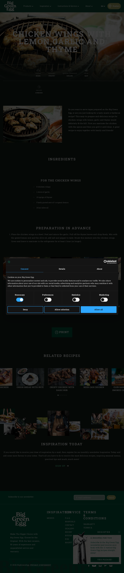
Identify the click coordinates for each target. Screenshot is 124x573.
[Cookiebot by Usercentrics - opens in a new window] (106, 262)
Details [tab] (62, 269)
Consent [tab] (24, 269)
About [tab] (99, 269)
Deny (25, 309)
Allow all (98, 309)
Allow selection (62, 309)
